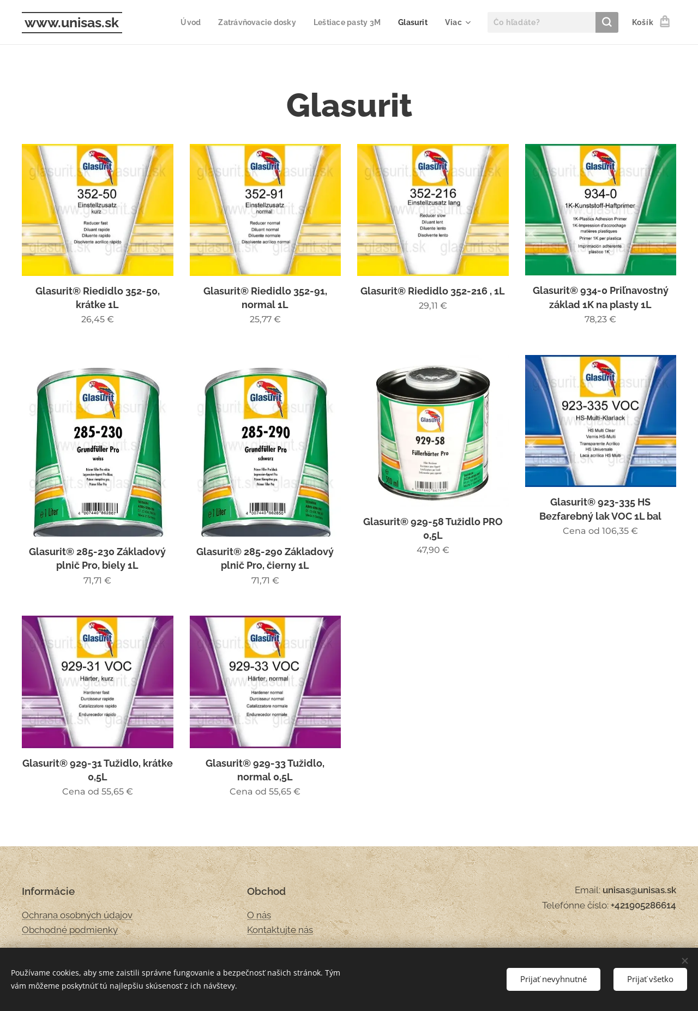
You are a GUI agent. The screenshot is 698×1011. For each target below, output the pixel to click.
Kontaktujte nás (280, 929)
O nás (259, 914)
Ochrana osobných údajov (77, 914)
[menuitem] (182, 22)
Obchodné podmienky (70, 929)
